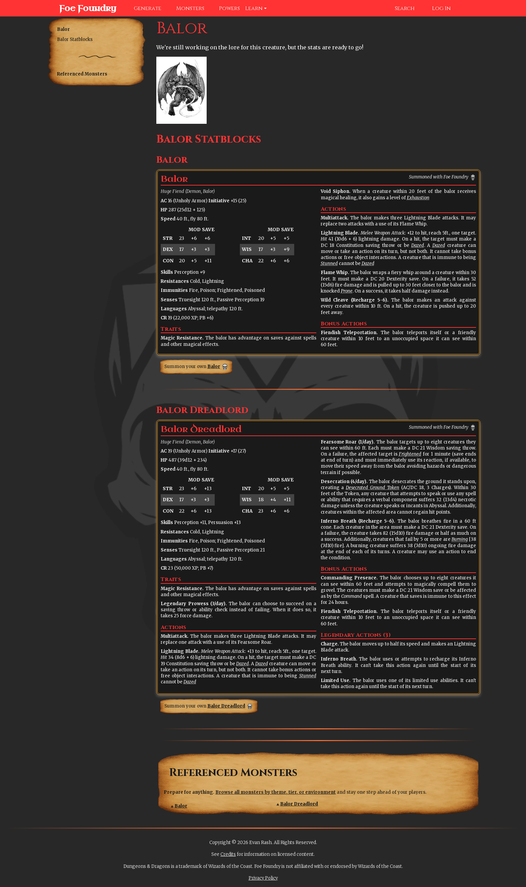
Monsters (185, 8)
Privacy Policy (263, 878)
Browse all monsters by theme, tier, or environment (275, 792)
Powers (225, 8)
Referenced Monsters (82, 74)
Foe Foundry (81, 8)
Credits (228, 854)
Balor (63, 29)
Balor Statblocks (75, 39)
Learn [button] (254, 8)
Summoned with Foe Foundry (438, 177)
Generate (142, 8)
